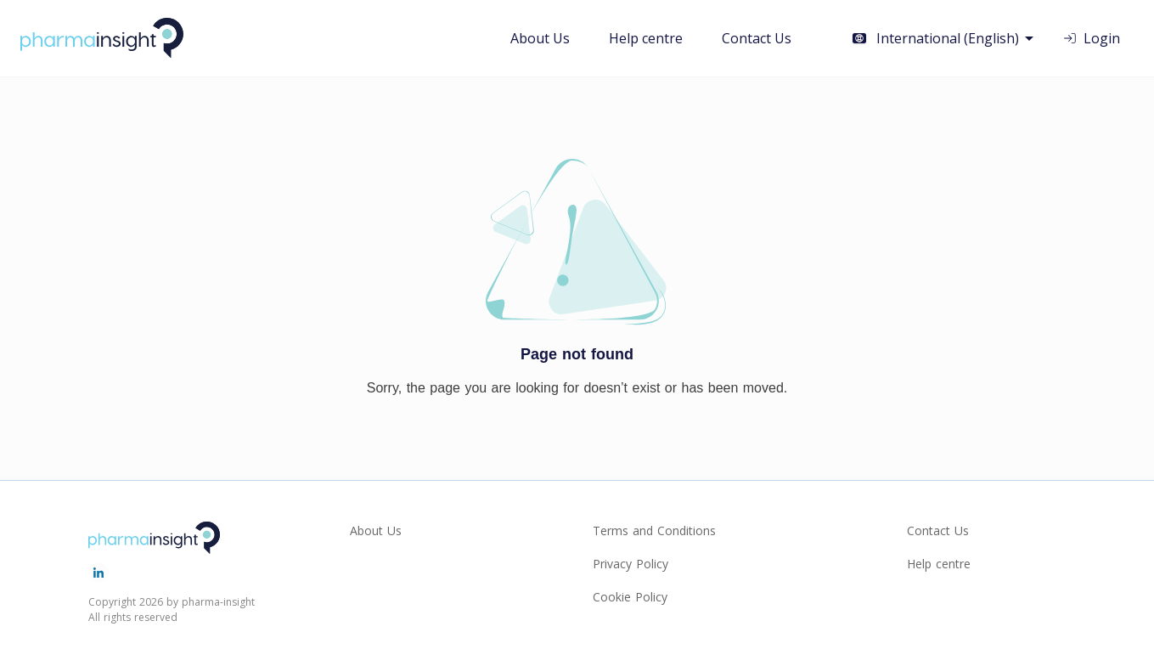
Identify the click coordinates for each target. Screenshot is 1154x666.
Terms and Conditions (654, 530)
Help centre (646, 38)
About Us (540, 38)
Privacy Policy (630, 564)
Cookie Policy (630, 597)
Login (1090, 38)
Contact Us (756, 38)
